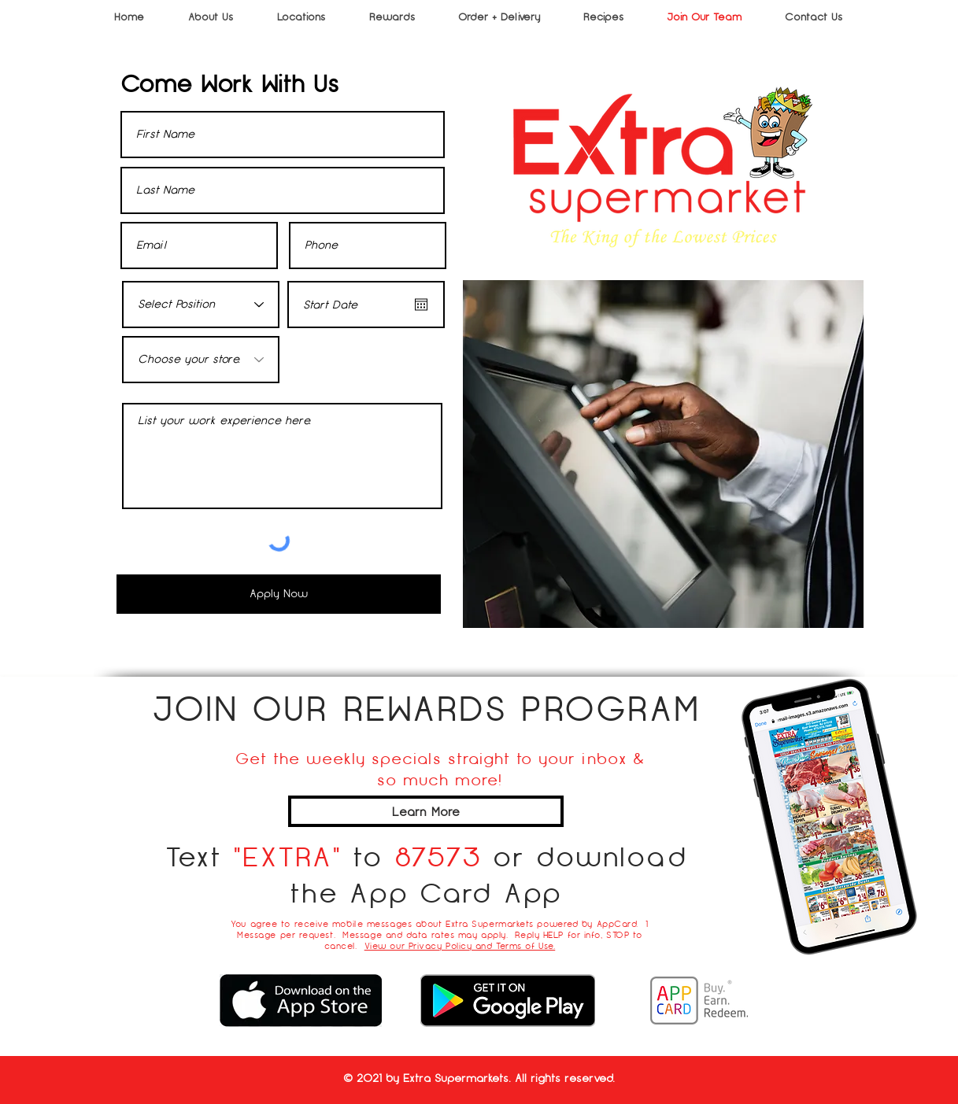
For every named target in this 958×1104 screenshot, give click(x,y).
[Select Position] (200, 304)
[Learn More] (426, 811)
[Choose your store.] (200, 359)
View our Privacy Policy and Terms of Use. (460, 945)
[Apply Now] (279, 594)
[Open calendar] (421, 304)
